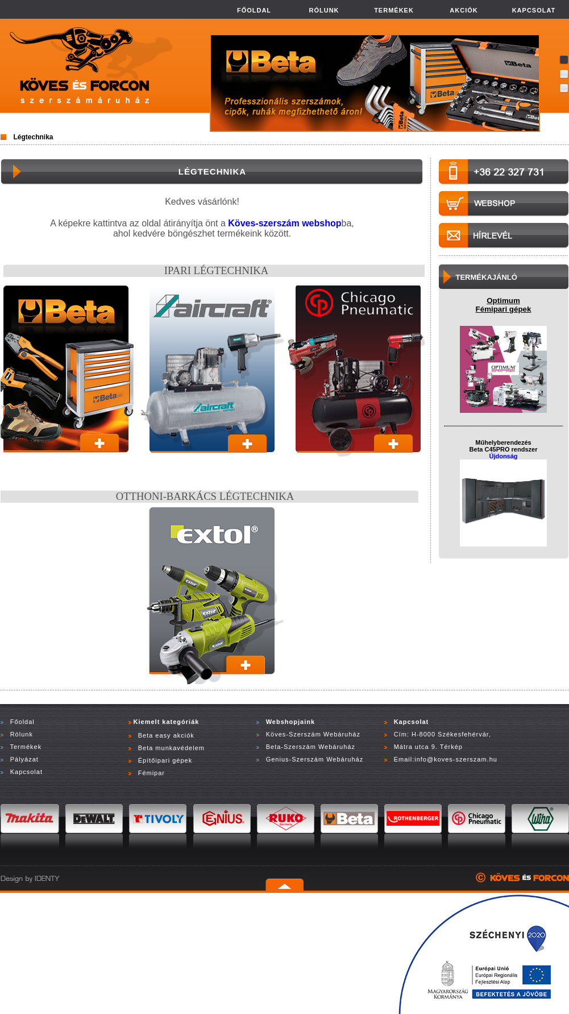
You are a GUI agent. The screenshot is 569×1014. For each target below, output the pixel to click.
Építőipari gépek (165, 760)
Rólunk (21, 734)
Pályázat (24, 759)
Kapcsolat (26, 771)
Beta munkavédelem (171, 747)
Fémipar (151, 772)
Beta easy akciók (166, 735)
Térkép (451, 746)
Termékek (25, 746)
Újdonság (503, 456)
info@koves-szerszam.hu (455, 759)
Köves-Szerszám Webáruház (312, 734)
